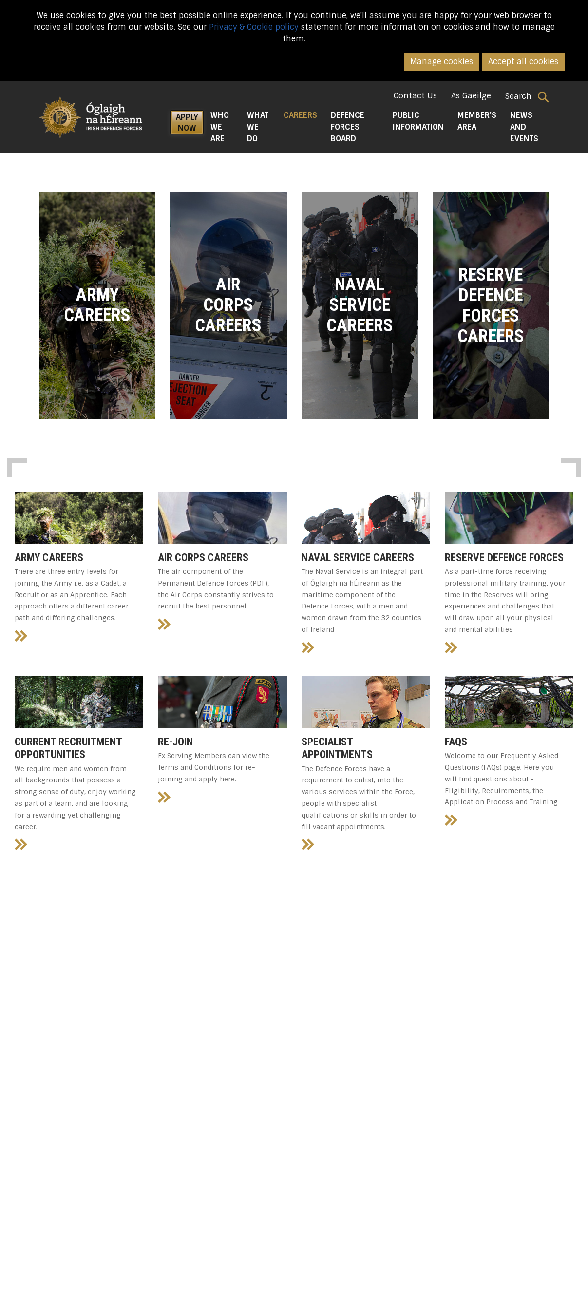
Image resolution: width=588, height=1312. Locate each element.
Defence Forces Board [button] (347, 127)
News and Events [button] (524, 127)
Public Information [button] (418, 121)
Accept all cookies (523, 62)
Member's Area (476, 121)
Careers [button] (304, 115)
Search (527, 96)
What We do (257, 127)
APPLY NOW (187, 122)
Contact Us (415, 96)
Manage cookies (441, 62)
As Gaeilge (471, 96)
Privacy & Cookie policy (254, 27)
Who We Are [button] (219, 127)
